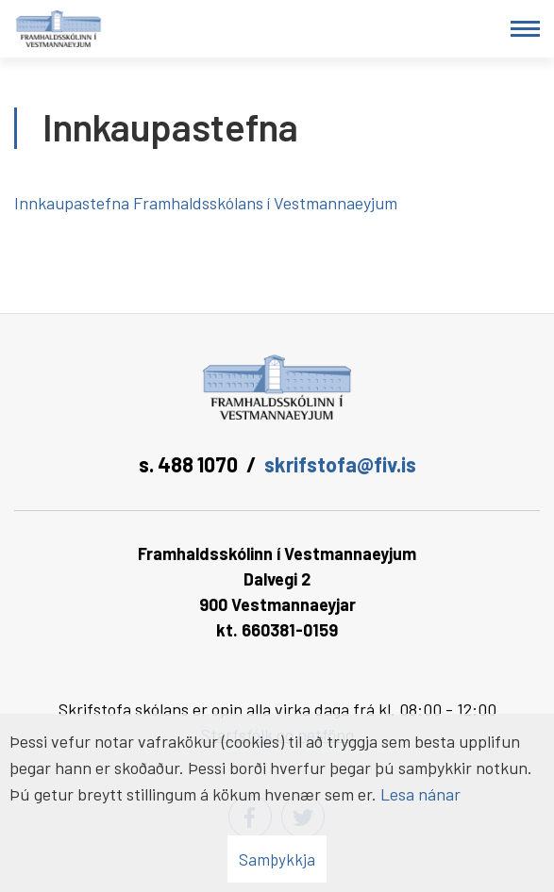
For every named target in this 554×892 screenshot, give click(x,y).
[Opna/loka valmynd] (525, 29)
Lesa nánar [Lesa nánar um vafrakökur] (420, 794)
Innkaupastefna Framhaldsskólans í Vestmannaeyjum (207, 202)
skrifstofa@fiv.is (340, 464)
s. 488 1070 (188, 464)
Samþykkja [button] (277, 859)
